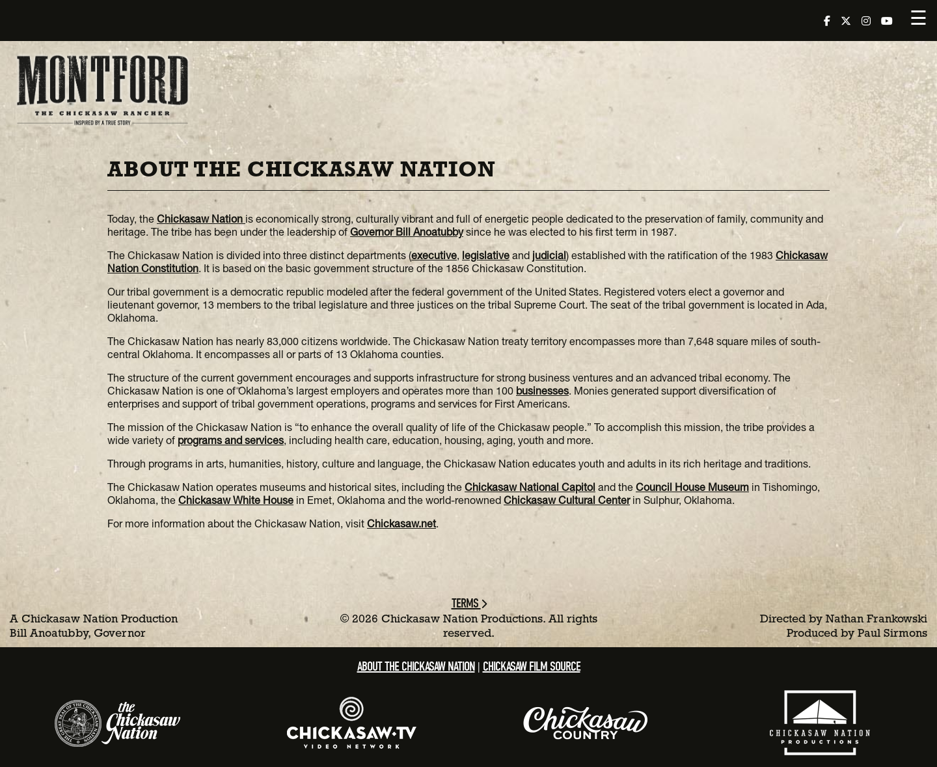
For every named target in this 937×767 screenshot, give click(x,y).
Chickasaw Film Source (531, 666)
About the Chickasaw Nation (416, 666)
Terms (469, 603)
